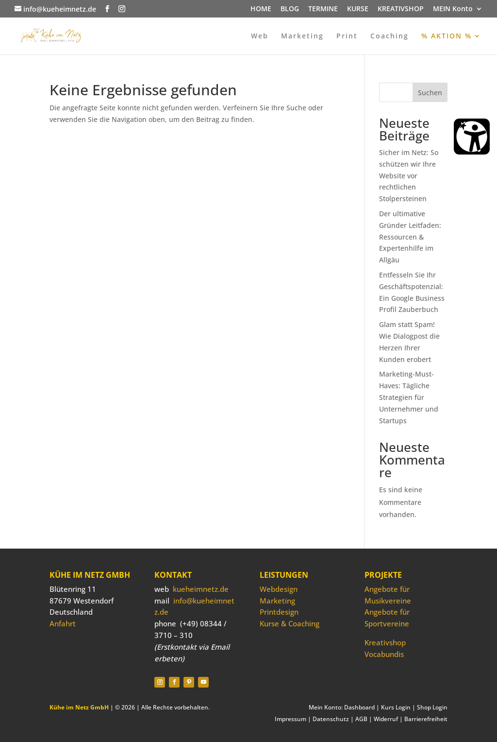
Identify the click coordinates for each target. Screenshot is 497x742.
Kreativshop (385, 642)
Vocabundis (384, 654)
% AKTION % (446, 36)
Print (347, 36)
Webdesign (279, 589)
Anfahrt (63, 623)
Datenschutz (331, 719)
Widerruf (386, 719)
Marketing (302, 36)
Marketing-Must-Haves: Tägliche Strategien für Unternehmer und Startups (408, 397)
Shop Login (432, 707)
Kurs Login (396, 707)
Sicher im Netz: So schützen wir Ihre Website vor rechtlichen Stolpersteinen (408, 175)
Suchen (430, 92)
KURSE (357, 9)
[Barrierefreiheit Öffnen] (472, 136)
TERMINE (323, 9)
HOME (260, 9)
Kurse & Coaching (289, 623)
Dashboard (359, 707)
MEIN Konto (453, 9)
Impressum (290, 719)
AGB (361, 719)
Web (259, 36)
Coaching (389, 36)
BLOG (290, 9)
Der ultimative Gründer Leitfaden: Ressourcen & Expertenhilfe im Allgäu (410, 236)
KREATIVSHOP (401, 9)
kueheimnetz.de (201, 589)
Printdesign (279, 612)
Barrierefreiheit (425, 719)
